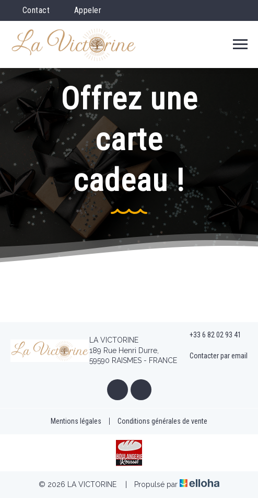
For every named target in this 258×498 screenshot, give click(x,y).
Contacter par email (213, 355)
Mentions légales (76, 421)
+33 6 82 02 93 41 (209, 335)
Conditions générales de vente (162, 421)
